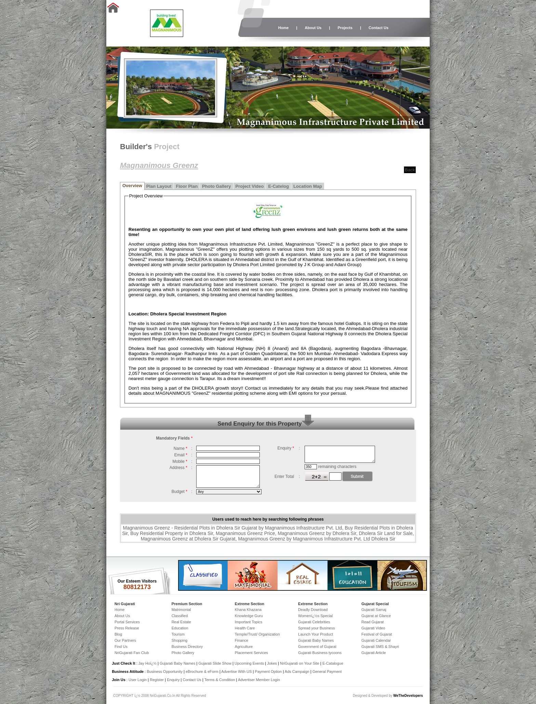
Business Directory (187, 646)
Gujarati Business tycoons (319, 653)
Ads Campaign (297, 671)
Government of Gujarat (317, 646)
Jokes (272, 663)
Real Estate (181, 622)
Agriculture (244, 646)
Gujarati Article (373, 653)
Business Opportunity (165, 671)
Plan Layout (159, 186)
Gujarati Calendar (376, 640)
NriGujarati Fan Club (132, 653)
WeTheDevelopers (408, 696)
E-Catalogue (332, 663)
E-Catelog (278, 186)
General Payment (327, 671)
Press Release (127, 628)
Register (157, 680)
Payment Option (268, 671)
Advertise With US (236, 671)
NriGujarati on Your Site (299, 663)
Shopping (180, 640)
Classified (180, 616)
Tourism (178, 634)
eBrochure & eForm (202, 671)
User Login (138, 680)
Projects (345, 28)
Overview (132, 185)
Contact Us (378, 28)
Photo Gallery (216, 186)
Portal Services (127, 622)
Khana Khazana (248, 610)
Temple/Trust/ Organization (257, 634)
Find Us (121, 646)
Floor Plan (187, 186)
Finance (241, 640)
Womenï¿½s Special (315, 616)
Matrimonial (181, 610)
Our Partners (125, 640)
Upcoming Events (249, 663)
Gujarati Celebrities (314, 622)
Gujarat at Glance (376, 616)
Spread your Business (316, 628)
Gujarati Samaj (373, 610)
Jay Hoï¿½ (147, 663)
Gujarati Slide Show (215, 663)
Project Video (250, 186)
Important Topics (249, 622)
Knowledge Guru (249, 616)
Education (180, 628)
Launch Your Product (315, 634)
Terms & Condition (219, 680)
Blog (118, 634)
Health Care (245, 628)
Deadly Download (312, 610)
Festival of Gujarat (376, 634)
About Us (313, 28)
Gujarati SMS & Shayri (380, 646)
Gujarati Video (373, 628)
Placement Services (251, 653)
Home (283, 28)
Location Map (307, 186)
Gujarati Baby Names (316, 640)
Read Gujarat (372, 622)
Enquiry (173, 680)
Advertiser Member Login (259, 680)
